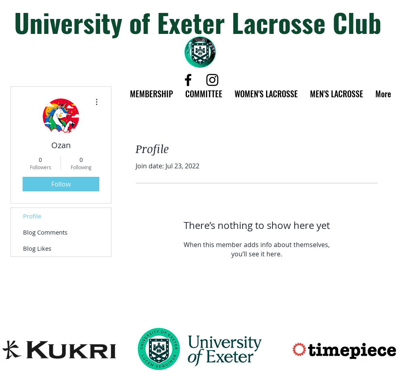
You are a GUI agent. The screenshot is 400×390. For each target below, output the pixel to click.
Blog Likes (37, 248)
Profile (32, 216)
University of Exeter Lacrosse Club (197, 22)
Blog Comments (45, 232)
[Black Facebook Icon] (188, 80)
